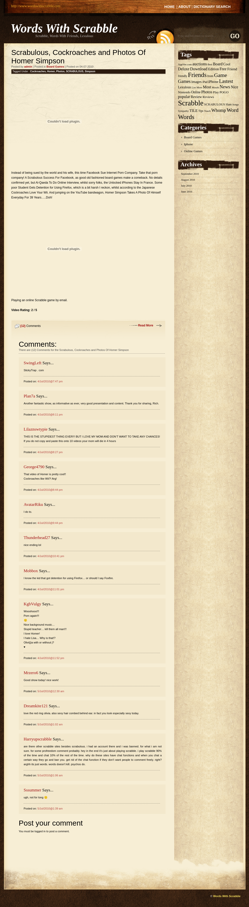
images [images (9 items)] (196, 82)
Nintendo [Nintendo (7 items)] (184, 92)
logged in (40, 831)
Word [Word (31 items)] (233, 110)
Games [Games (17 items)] (184, 81)
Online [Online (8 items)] (195, 92)
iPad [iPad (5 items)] (205, 82)
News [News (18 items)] (225, 86)
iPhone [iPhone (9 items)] (213, 82)
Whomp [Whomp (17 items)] (218, 110)
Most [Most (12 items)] (207, 87)
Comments (30, 326)
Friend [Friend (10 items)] (232, 69)
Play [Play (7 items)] (216, 92)
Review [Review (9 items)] (196, 97)
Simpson (90, 71)
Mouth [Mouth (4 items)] (215, 87)
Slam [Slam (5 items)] (229, 104)
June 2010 (186, 191)
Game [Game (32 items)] (220, 75)
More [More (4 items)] (199, 87)
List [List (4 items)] (194, 87)
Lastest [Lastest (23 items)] (226, 81)
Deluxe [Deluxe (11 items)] (184, 69)
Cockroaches (38, 71)
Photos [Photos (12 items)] (206, 92)
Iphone (188, 144)
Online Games (193, 151)
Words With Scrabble (64, 28)
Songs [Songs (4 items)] (235, 104)
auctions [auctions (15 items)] (200, 63)
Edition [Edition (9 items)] (213, 69)
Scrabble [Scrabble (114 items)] (191, 103)
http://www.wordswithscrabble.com (36, 6)
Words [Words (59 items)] (186, 117)
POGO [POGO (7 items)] (224, 92)
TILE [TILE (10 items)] (193, 110)
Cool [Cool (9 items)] (226, 64)
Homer (51, 71)
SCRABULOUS (74, 71)
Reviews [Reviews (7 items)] (208, 97)
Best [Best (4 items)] (210, 64)
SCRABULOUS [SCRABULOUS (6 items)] (214, 104)
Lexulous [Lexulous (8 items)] (184, 87)
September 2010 (190, 173)
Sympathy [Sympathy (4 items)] (183, 111)
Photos (60, 71)
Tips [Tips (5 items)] (200, 111)
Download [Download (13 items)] (198, 69)
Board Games (55, 66)
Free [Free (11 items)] (223, 69)
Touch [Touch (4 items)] (207, 111)
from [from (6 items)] (210, 76)
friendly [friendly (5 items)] (182, 76)
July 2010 (186, 185)
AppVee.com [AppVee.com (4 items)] (185, 64)
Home (169, 7)
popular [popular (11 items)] (184, 97)
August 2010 (188, 179)
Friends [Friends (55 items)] (197, 75)
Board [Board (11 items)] (217, 64)
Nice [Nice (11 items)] (234, 87)
